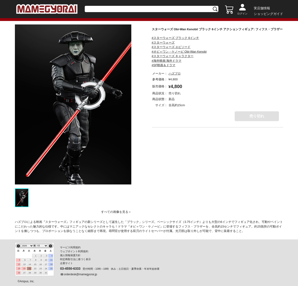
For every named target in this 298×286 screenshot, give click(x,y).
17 (46, 264)
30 (40, 273)
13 (24, 264)
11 (51, 260)
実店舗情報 (262, 8)
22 (35, 268)
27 (24, 273)
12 (19, 264)
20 (24, 268)
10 (46, 260)
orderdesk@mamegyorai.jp (80, 274)
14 (30, 264)
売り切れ (256, 116)
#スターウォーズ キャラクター (173, 56)
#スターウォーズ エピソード (171, 47)
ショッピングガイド (268, 14)
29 (35, 273)
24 (46, 268)
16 (40, 264)
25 (51, 268)
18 (51, 264)
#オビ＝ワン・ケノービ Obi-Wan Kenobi (179, 51)
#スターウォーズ (163, 42)
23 (40, 268)
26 (19, 273)
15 (35, 264)
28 (30, 273)
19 (19, 268)
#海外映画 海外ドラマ (167, 60)
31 (46, 273)
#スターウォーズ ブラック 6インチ (175, 38)
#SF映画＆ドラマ (164, 65)
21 (30, 268)
